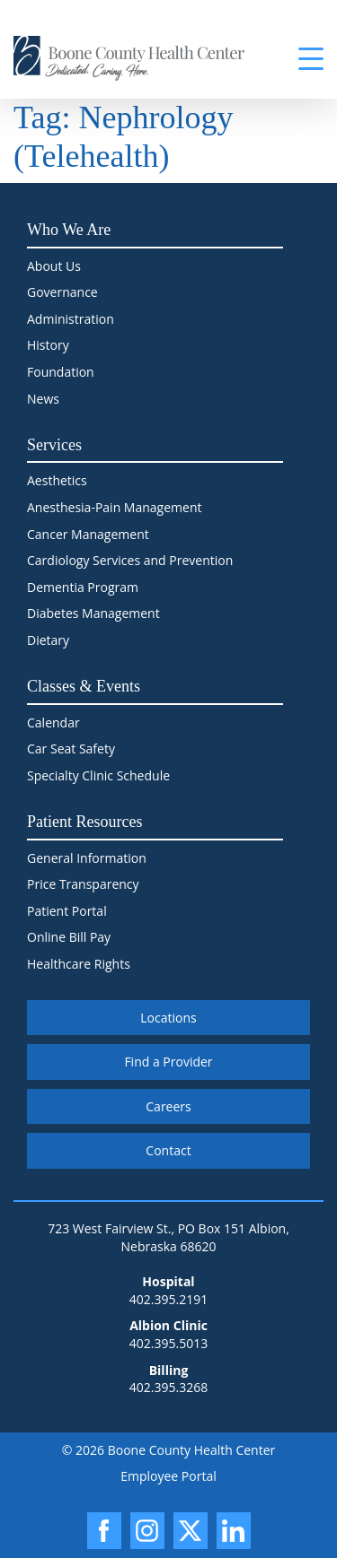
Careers (168, 1106)
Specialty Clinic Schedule (98, 775)
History (48, 344)
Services (54, 445)
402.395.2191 (168, 1299)
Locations (168, 1017)
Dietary (48, 639)
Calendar (53, 722)
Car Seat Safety (71, 748)
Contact (168, 1150)
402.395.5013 (168, 1343)
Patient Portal (67, 910)
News (43, 398)
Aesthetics (57, 480)
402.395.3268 (168, 1387)
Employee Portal (168, 1475)
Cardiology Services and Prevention (130, 560)
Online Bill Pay (69, 936)
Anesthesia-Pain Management (114, 507)
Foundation (60, 371)
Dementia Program (82, 587)
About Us (54, 265)
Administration (70, 318)
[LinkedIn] (234, 1530)
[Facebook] (104, 1530)
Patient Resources (84, 822)
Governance (62, 291)
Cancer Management (88, 534)
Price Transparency (83, 883)
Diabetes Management (93, 613)
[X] (190, 1530)
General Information (86, 857)
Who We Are (69, 230)
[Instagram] (147, 1530)
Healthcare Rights (78, 963)
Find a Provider (168, 1061)
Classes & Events (83, 686)
